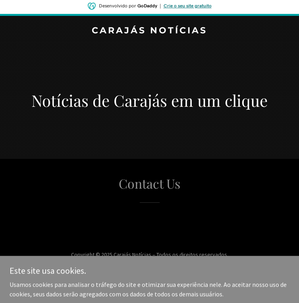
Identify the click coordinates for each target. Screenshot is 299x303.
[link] (149, 31)
